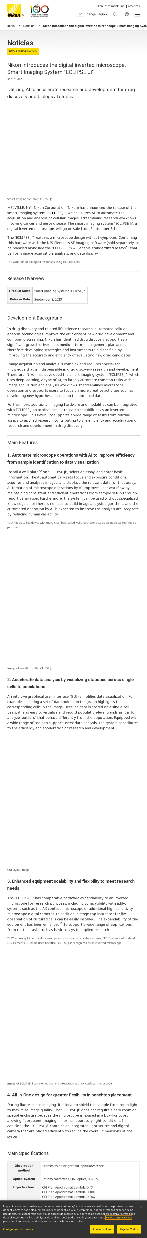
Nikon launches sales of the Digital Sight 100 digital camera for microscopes (63, 923)
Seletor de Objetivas (68, 1160)
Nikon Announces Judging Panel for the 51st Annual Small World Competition (64, 1016)
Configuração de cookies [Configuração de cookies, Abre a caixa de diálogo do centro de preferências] (18, 1231)
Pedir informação (23, 51)
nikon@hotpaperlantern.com (31, 868)
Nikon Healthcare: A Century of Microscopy (39, 10)
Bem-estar (14, 1145)
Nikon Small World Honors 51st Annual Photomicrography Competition (59, 935)
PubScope (14, 1166)
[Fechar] (140, 1208)
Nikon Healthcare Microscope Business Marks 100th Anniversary (55, 964)
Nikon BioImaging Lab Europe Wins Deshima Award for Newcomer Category (63, 898)
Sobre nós (15, 1131)
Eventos (31, 1138)
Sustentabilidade (110, 1138)
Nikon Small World (55, 1166)
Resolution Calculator (104, 1160)
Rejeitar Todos (129, 1231)
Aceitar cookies (102, 1231)
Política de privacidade (119, 1219)
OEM (32, 1166)
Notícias (29, 26)
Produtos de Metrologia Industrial (72, 1182)
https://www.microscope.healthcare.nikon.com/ (47, 835)
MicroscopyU (89, 1166)
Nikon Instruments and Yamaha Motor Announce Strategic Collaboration (60, 911)
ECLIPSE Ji (56, 126)
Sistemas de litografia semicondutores (34, 1188)
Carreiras (85, 1138)
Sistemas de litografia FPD (91, 1188)
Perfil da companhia (58, 1138)
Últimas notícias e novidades (27, 1160)
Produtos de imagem (22, 1182)
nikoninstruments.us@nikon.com (34, 1119)
